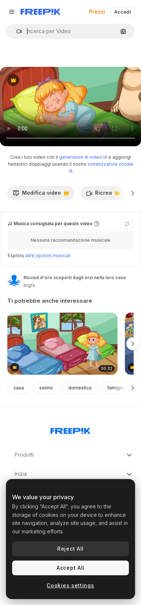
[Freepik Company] (70, 429)
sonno (46, 387)
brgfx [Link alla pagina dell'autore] (29, 285)
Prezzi (97, 11)
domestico (80, 387)
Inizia (74, 474)
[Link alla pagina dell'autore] (14, 280)
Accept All (70, 568)
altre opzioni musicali (47, 255)
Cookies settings (70, 585)
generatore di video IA (83, 157)
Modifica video (41, 195)
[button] (16, 31)
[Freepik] (41, 12)
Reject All (70, 548)
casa (19, 387)
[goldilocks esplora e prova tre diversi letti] (62, 344)
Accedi (122, 12)
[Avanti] (132, 193)
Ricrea (103, 195)
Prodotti (74, 455)
